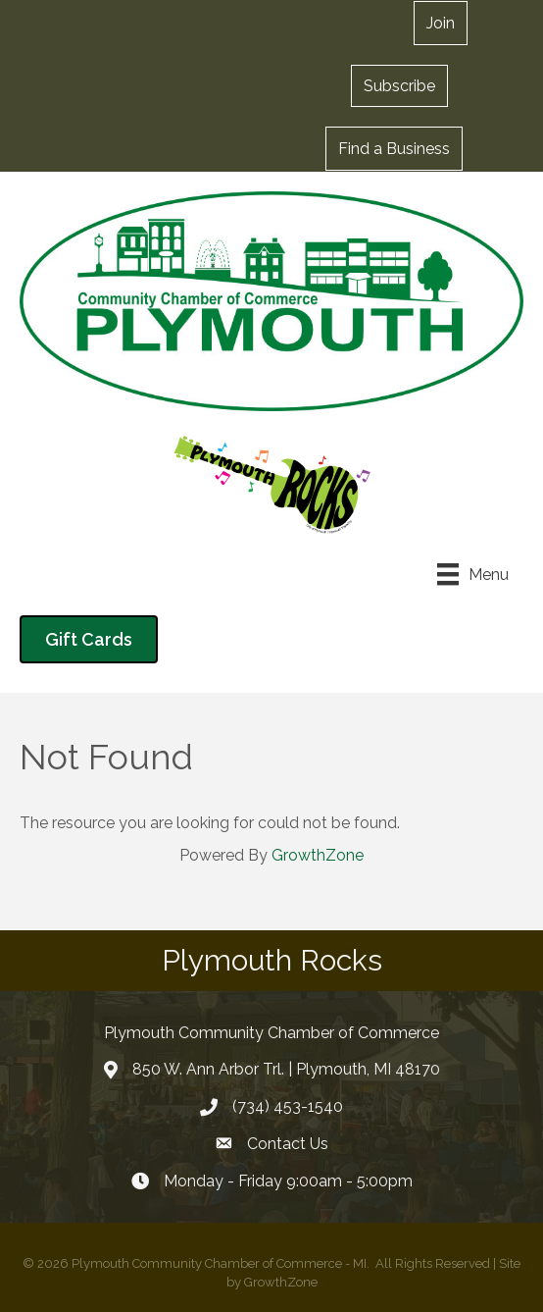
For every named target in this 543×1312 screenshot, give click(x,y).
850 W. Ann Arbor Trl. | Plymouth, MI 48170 (286, 1069)
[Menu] (472, 574)
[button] (399, 85)
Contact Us (287, 1143)
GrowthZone (318, 855)
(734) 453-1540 (287, 1106)
